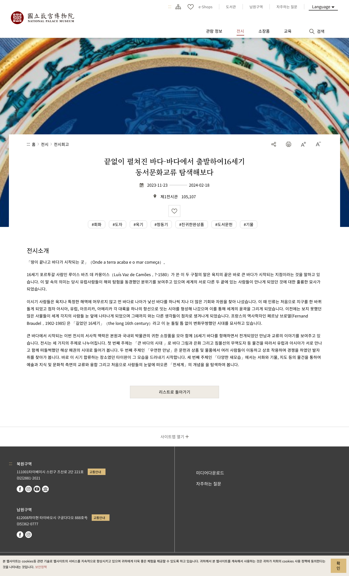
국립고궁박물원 (42, 17)
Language (321, 6)
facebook (20, 489)
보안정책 (41, 566)
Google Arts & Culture (45, 489)
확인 (338, 565)
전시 (45, 144)
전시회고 (61, 144)
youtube (37, 489)
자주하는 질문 (208, 484)
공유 (274, 144)
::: (169, 7)
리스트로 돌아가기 (174, 392)
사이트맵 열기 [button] (172, 436)
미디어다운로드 (210, 473)
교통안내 (95, 471)
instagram (28, 489)
